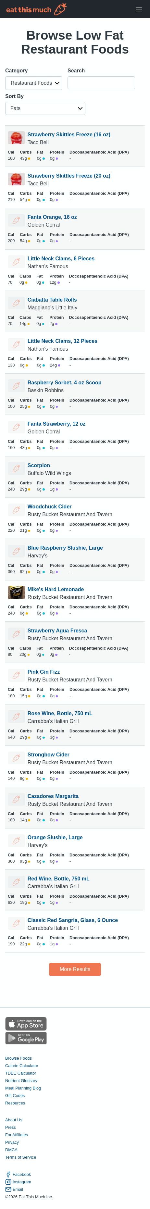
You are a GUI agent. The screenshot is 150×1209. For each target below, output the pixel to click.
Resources (15, 1103)
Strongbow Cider (48, 754)
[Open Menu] (139, 9)
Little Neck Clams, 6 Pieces (61, 258)
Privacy (12, 1142)
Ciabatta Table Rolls (52, 300)
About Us (13, 1119)
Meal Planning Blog (23, 1088)
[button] (33, 83)
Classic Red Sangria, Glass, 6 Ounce (73, 920)
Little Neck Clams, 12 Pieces (62, 341)
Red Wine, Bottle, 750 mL (59, 878)
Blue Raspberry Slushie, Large (65, 548)
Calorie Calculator (21, 1065)
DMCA (11, 1149)
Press (10, 1127)
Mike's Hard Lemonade (56, 589)
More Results (75, 969)
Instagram (18, 1182)
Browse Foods (18, 1058)
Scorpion (39, 465)
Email (14, 1189)
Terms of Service (20, 1157)
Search (76, 70)
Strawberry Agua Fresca (57, 630)
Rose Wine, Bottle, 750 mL (60, 713)
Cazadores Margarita (53, 796)
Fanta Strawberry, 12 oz (56, 424)
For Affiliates (16, 1134)
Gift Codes (15, 1095)
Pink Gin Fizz (44, 672)
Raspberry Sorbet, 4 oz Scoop (65, 382)
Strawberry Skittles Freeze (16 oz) (69, 134)
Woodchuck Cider (50, 506)
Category (16, 70)
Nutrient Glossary (21, 1080)
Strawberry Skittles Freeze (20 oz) (69, 176)
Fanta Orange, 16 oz (52, 217)
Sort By (14, 96)
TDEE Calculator (20, 1073)
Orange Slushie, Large (55, 837)
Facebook (18, 1174)
